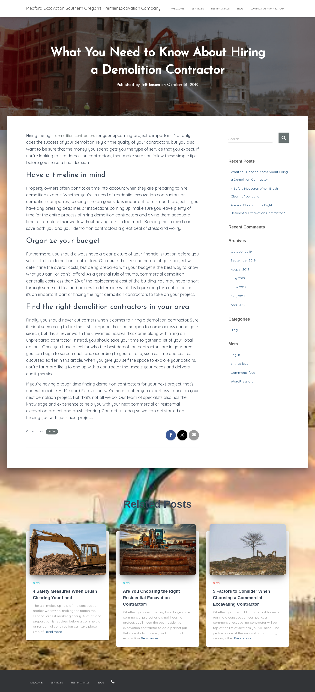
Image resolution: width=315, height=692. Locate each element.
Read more (53, 632)
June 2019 (238, 287)
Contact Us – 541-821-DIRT (268, 8)
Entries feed (240, 363)
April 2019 (238, 305)
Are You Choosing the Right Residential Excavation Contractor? (153, 598)
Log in (235, 355)
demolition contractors (77, 135)
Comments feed (243, 372)
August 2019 (240, 269)
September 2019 (243, 260)
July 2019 (238, 278)
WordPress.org (242, 381)
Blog (240, 8)
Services (197, 8)
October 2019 (241, 251)
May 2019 (238, 296)
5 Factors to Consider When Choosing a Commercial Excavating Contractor (243, 598)
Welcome (177, 8)
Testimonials (220, 8)
